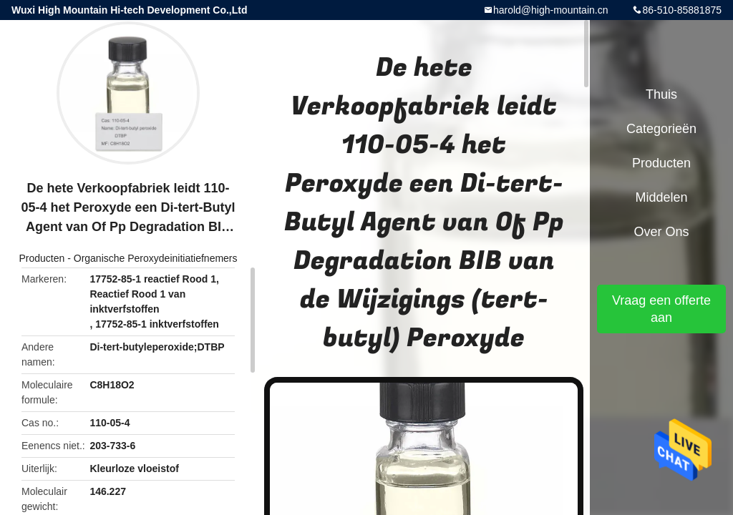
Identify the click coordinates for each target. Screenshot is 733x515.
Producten (41, 258)
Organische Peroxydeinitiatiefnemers (156, 258)
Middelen (661, 197)
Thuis (661, 94)
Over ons (661, 232)
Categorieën (661, 129)
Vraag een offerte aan (661, 309)
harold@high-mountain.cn (550, 10)
